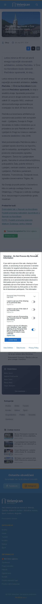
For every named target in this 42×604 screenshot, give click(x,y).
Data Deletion (8, 348)
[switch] (33, 302)
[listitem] (21, 296)
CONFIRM (13, 340)
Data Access (20, 348)
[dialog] (21, 302)
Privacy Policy (33, 348)
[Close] (38, 256)
